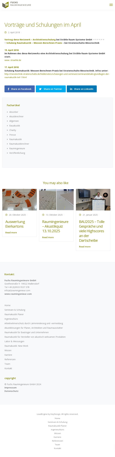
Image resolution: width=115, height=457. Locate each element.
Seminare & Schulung (14, 309)
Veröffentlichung (17, 152)
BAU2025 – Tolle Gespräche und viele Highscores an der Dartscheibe (92, 231)
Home (7, 305)
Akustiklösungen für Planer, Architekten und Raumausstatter (33, 327)
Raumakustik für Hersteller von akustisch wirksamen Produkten (35, 336)
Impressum (10, 387)
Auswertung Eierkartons (15, 224)
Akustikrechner (16, 116)
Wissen (7, 350)
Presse (12, 134)
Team (7, 363)
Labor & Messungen (14, 341)
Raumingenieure (17, 148)
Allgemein (14, 121)
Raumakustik (15, 139)
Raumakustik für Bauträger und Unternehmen (26, 332)
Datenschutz (11, 391)
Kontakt (8, 368)
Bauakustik (14, 125)
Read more (11, 232)
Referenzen (10, 359)
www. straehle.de (12, 60)
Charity (12, 130)
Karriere (8, 354)
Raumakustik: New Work (16, 345)
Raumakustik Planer (14, 314)
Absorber (13, 111)
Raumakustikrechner (19, 143)
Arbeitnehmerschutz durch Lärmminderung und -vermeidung (33, 323)
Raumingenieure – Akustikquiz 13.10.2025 (55, 226)
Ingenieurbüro (11, 318)
